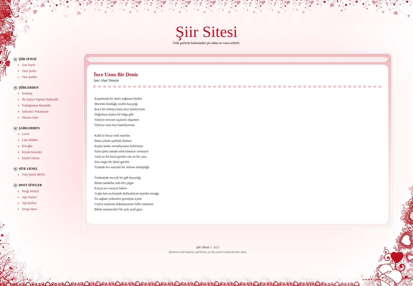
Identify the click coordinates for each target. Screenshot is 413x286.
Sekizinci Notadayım (35, 111)
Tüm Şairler (29, 77)
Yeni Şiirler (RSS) (33, 174)
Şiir (186, 31)
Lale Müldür (30, 140)
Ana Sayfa (28, 65)
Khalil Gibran (30, 158)
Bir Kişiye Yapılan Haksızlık (40, 99)
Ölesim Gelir (30, 117)
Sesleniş (27, 93)
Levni (25, 134)
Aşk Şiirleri (29, 203)
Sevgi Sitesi (29, 209)
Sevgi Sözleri (30, 191)
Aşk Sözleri (29, 197)
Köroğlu (27, 146)
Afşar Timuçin (110, 80)
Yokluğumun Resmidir (36, 105)
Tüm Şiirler (29, 71)
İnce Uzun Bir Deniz (116, 74)
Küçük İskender (32, 152)
